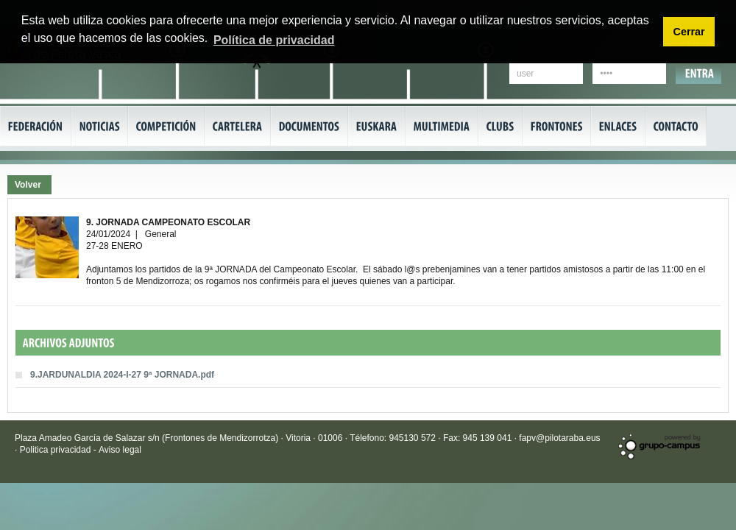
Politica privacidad (56, 450)
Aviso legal (120, 450)
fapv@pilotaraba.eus (559, 438)
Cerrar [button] (688, 32)
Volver (28, 185)
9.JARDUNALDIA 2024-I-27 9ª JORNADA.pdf (122, 375)
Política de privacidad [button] (274, 40)
